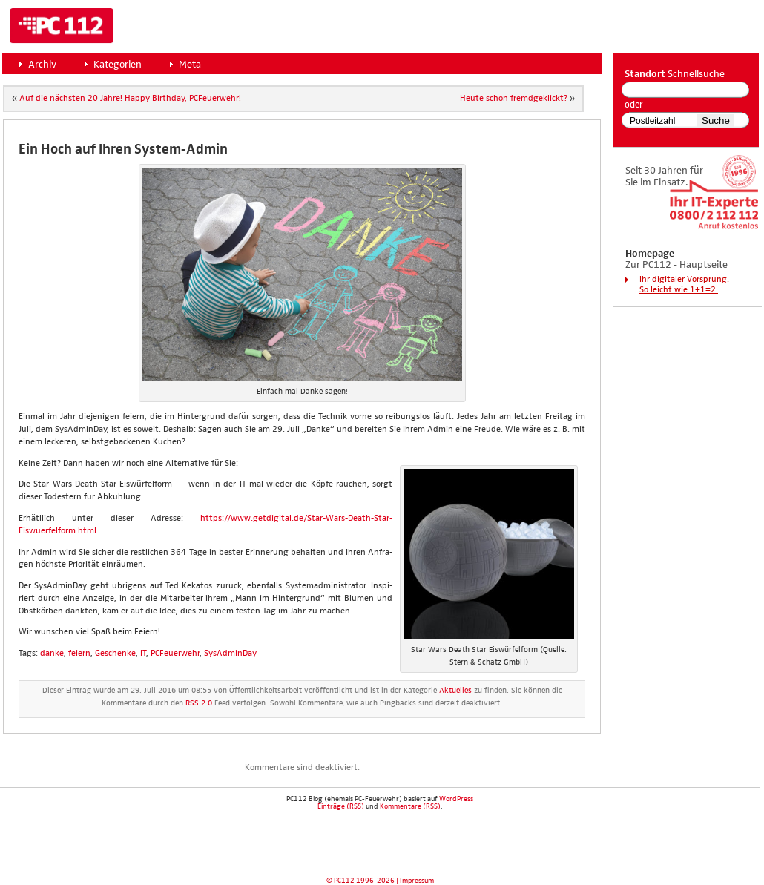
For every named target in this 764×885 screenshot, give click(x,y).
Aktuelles (455, 690)
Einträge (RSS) (340, 806)
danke (52, 653)
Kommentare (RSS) (410, 806)
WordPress (456, 799)
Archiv (42, 64)
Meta (190, 64)
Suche (716, 120)
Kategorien (117, 64)
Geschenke (115, 653)
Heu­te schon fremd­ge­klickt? (513, 98)
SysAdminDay (230, 653)
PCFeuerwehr (175, 653)
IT (143, 653)
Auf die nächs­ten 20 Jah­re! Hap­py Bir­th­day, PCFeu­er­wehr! (130, 98)
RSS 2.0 (198, 703)
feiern (79, 653)
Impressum (417, 880)
